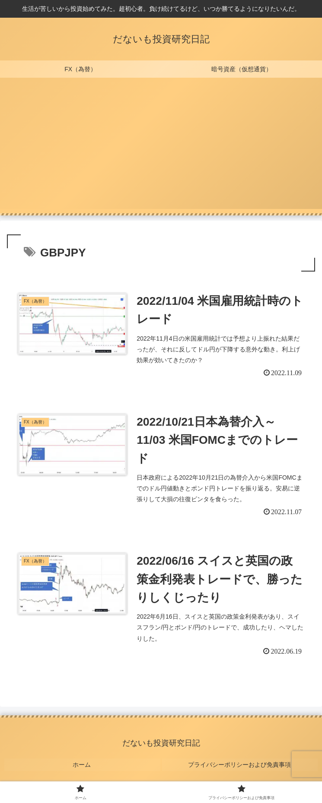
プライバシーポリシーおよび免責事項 (239, 767)
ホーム (82, 767)
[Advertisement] (161, 148)
